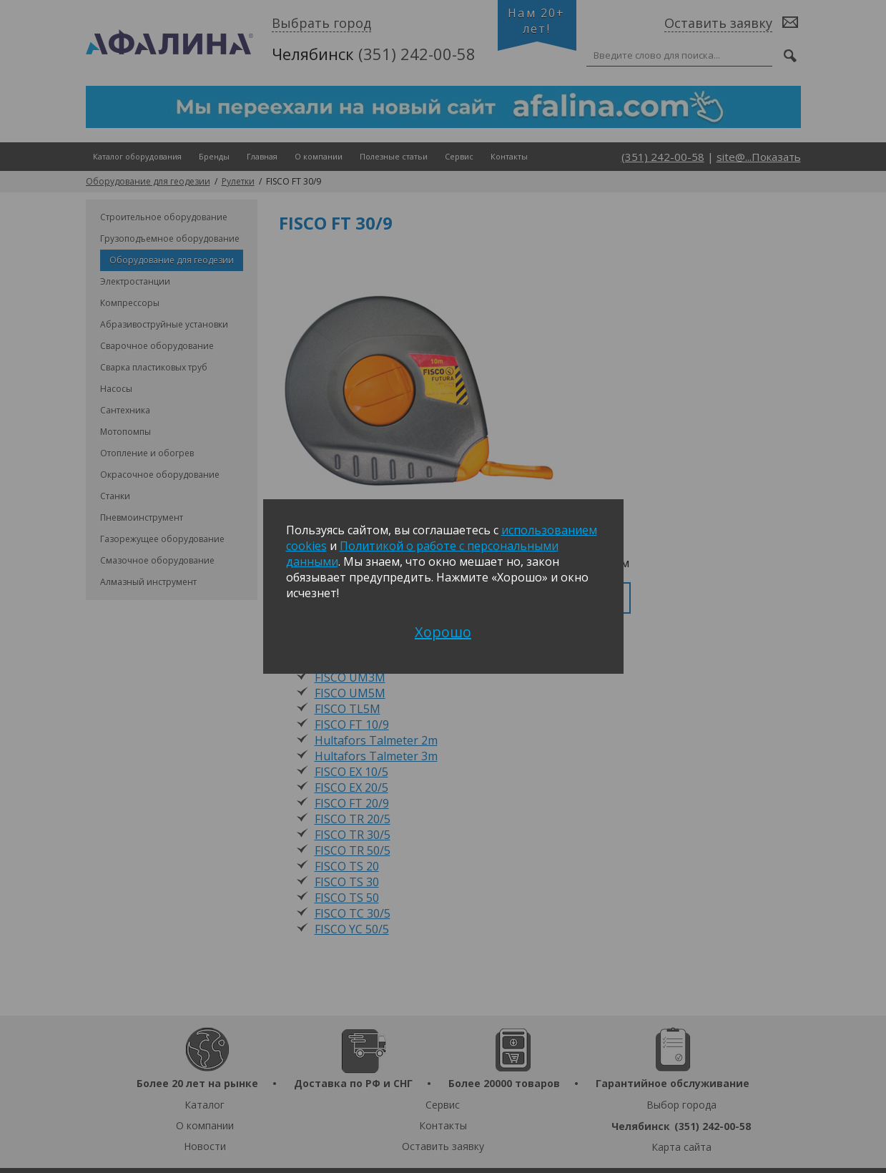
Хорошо (443, 632)
